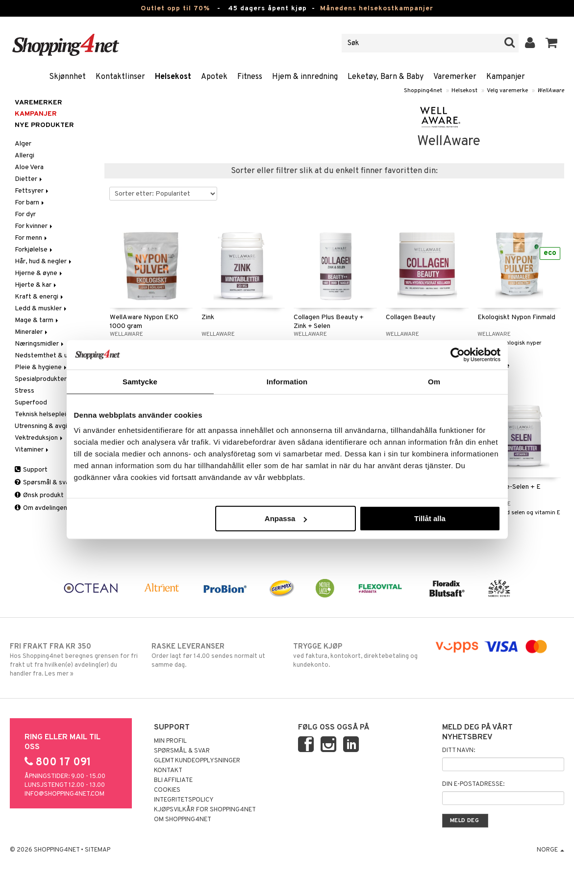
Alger (23, 144)
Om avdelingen (41, 508)
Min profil (170, 741)
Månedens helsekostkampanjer (376, 8)
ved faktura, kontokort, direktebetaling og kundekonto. (358, 655)
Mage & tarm (37, 320)
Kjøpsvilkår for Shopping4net (205, 810)
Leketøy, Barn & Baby (386, 77)
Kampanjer (505, 77)
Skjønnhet (67, 77)
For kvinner (34, 226)
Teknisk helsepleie (45, 414)
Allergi (24, 155)
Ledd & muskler (41, 308)
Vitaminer (32, 450)
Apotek (214, 77)
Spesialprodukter (41, 379)
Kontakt (168, 771)
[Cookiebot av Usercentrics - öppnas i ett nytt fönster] (457, 354)
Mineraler (32, 332)
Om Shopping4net (182, 820)
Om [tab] (434, 381)
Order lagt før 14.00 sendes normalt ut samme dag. (216, 655)
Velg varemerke (507, 91)
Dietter (29, 179)
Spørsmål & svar (43, 482)
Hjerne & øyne (39, 273)
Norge (550, 850)
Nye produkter (44, 125)
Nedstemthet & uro (44, 356)
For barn (30, 203)
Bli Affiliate (173, 780)
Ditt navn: (458, 750)
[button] (552, 43)
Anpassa (286, 518)
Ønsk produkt (39, 495)
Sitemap (97, 850)
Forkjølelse (34, 250)
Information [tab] (287, 381)
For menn (32, 238)
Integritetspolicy (184, 800)
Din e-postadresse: (473, 784)
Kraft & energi (40, 297)
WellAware (550, 91)
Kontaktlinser (120, 77)
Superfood (31, 403)
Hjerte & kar (36, 285)
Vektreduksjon (39, 438)
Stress (24, 391)
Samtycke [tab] (140, 381)
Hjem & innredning (305, 77)
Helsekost (173, 77)
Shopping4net (423, 91)
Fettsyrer (32, 191)
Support (31, 470)
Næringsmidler (40, 344)
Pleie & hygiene (41, 367)
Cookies (167, 790)
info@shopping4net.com (64, 794)
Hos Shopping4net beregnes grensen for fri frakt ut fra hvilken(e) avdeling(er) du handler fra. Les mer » (75, 660)
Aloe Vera (29, 167)
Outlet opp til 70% (175, 8)
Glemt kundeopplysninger (197, 761)
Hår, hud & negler (44, 261)
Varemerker (454, 77)
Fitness (249, 77)
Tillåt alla (430, 518)
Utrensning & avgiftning (50, 426)
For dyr (25, 214)
